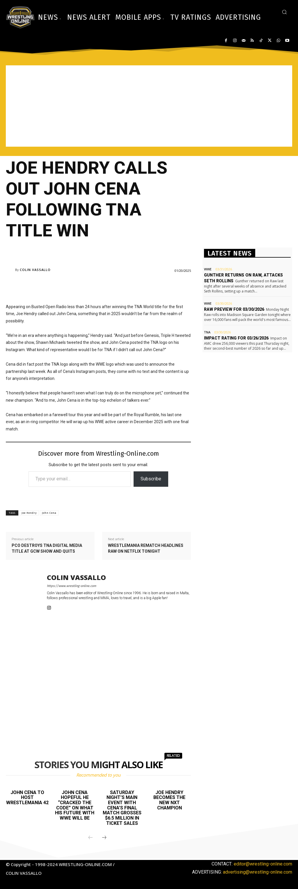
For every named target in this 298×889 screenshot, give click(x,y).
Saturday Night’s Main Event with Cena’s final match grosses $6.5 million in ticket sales (122, 808)
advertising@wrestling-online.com (257, 872)
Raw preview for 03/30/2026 (233, 309)
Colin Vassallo (35, 269)
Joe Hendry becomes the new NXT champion (169, 800)
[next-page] (104, 837)
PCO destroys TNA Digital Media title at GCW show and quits (47, 548)
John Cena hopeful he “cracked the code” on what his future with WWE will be (74, 805)
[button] (284, 12)
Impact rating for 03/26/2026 (235, 337)
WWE (208, 269)
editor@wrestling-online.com (263, 864)
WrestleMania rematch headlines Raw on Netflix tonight (145, 548)
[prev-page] (90, 837)
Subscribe (151, 479)
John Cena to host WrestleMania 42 (27, 797)
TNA (207, 331)
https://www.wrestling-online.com (71, 586)
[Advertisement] (149, 106)
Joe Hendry (29, 512)
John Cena (49, 512)
